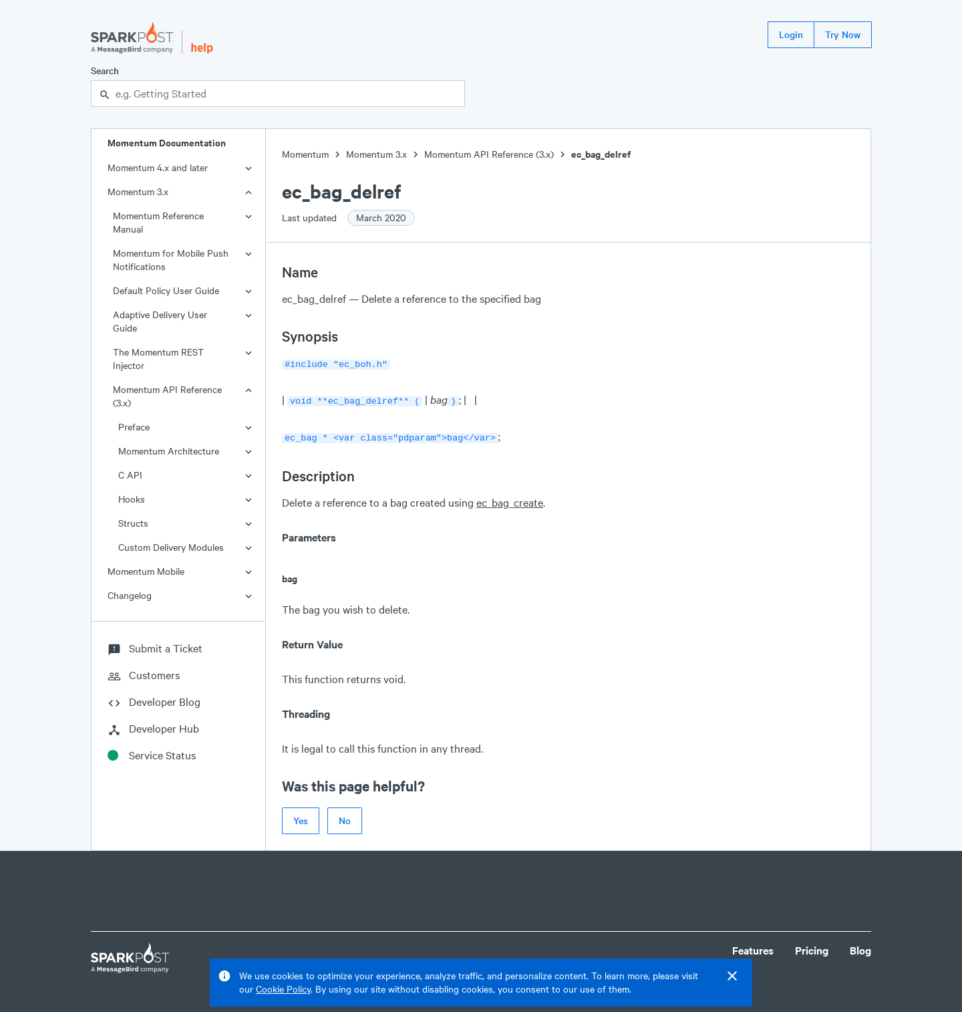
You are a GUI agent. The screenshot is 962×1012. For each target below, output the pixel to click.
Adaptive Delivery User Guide (160, 321)
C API (130, 475)
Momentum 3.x (138, 191)
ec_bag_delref (601, 154)
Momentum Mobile (146, 571)
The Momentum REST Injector (158, 359)
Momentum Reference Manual (158, 222)
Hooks (131, 499)
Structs (133, 523)
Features (753, 946)
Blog (860, 946)
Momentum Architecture (168, 451)
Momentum (305, 154)
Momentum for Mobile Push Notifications (170, 260)
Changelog (130, 595)
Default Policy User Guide (166, 290)
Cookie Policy (283, 989)
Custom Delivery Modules (171, 547)
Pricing (811, 946)
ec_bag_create (509, 498)
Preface (134, 426)
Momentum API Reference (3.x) (167, 396)
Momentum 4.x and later (158, 167)
